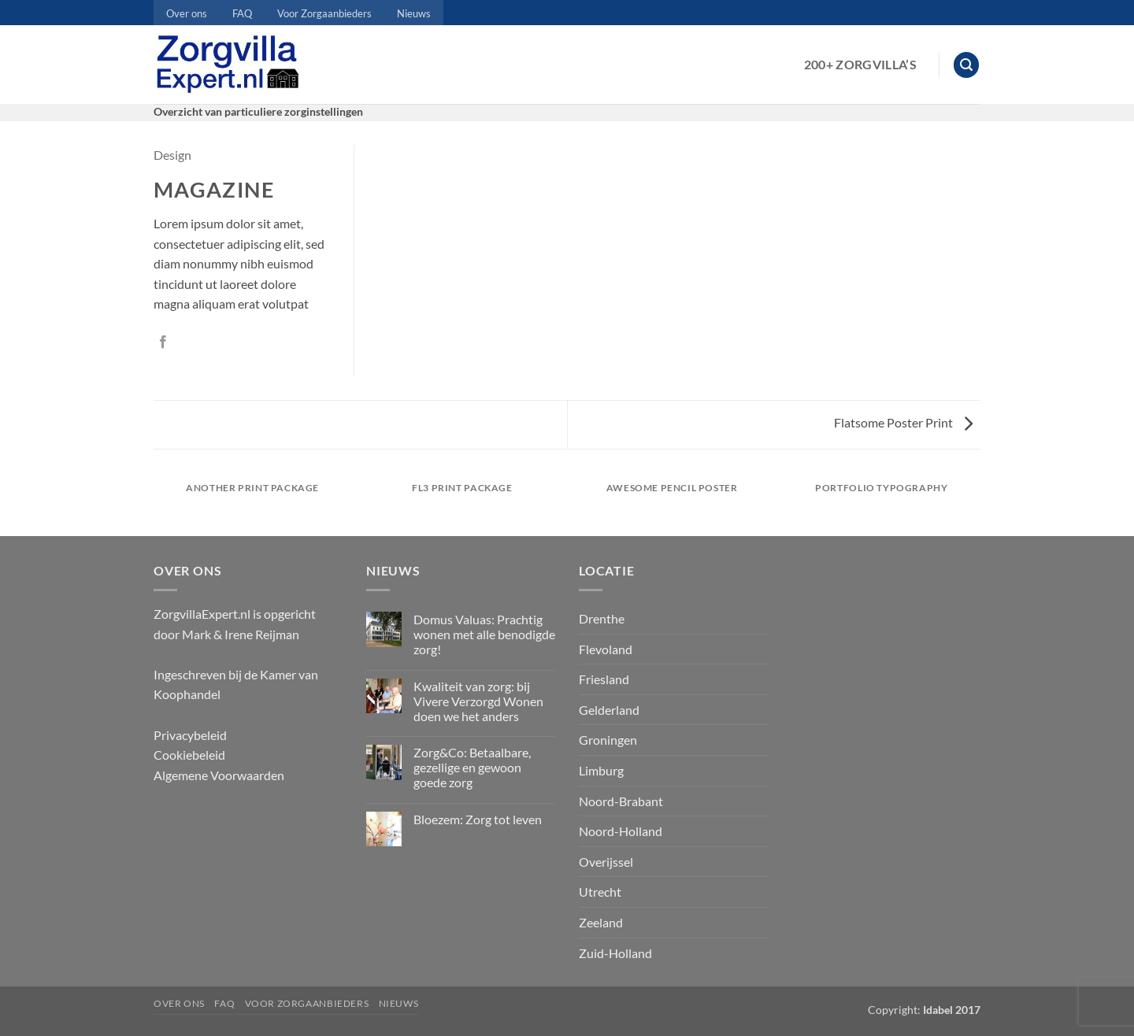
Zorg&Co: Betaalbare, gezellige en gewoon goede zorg (472, 767)
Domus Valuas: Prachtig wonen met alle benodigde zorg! (484, 634)
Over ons (186, 13)
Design (172, 154)
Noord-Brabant (621, 801)
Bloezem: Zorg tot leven (477, 819)
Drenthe (601, 618)
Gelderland (609, 709)
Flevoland (605, 649)
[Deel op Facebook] (163, 342)
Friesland (604, 679)
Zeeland (601, 922)
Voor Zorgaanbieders (324, 13)
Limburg (601, 770)
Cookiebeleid (189, 754)
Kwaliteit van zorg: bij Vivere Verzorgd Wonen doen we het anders (478, 701)
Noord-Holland (620, 830)
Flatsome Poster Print (903, 422)
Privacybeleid (190, 734)
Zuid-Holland (615, 952)
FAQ (242, 13)
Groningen (608, 739)
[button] (966, 65)
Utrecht (600, 891)
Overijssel (606, 861)
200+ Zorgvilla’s (860, 64)
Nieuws (414, 13)
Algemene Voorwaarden (219, 775)
